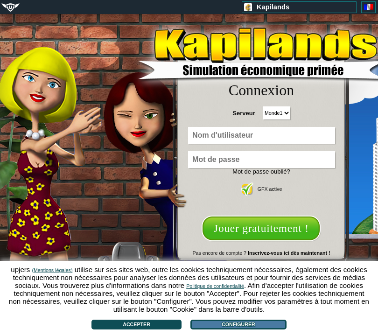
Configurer (238, 324)
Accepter (136, 324)
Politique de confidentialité (215, 286)
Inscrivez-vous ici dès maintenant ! (289, 253)
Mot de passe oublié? (261, 171)
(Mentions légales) (52, 270)
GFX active (261, 189)
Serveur (243, 113)
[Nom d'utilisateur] (261, 135)
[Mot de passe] (261, 159)
